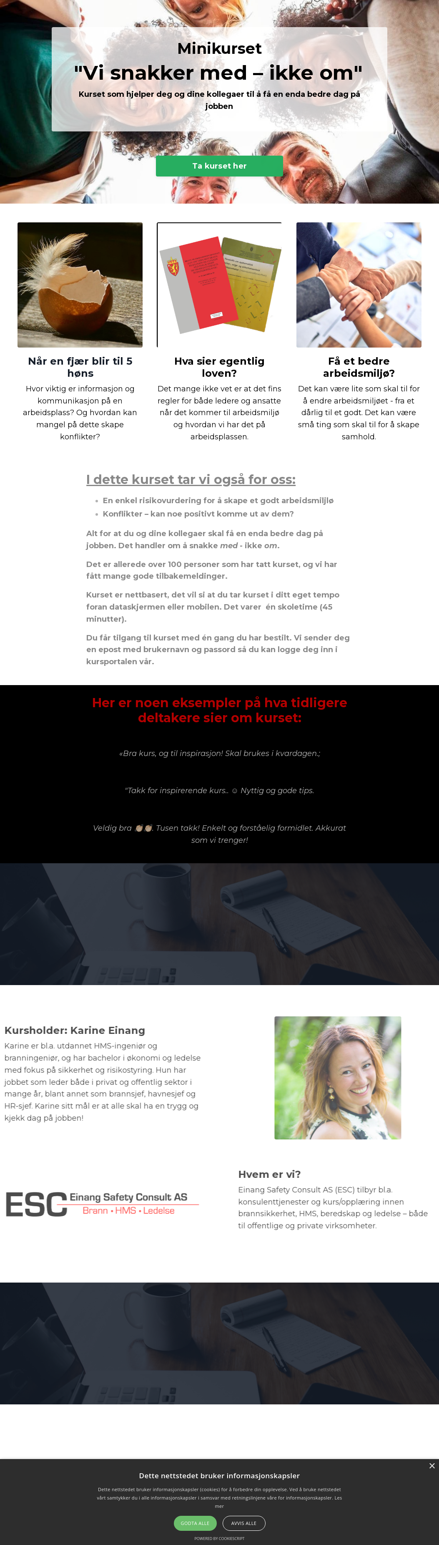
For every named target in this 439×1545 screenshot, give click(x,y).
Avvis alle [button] (244, 1523)
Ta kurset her (219, 171)
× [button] (432, 1466)
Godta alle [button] (195, 1523)
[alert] (219, 1502)
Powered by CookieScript (219, 1538)
